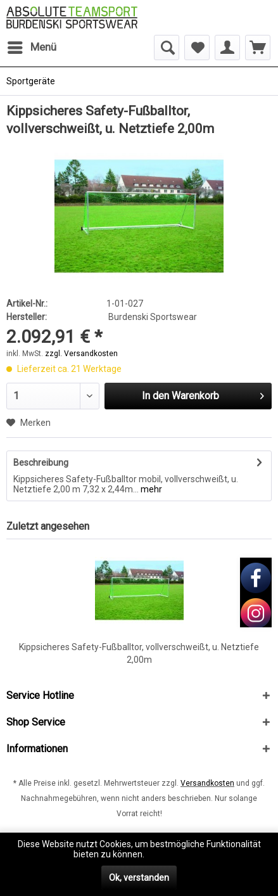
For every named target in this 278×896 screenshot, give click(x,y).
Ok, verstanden (139, 878)
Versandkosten (207, 783)
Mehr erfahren (175, 854)
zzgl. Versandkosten (81, 353)
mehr (150, 489)
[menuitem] (31, 47)
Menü (32, 45)
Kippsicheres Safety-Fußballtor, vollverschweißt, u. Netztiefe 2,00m (139, 653)
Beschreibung (40, 463)
